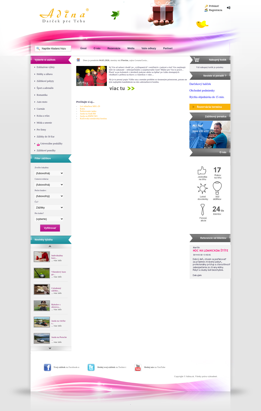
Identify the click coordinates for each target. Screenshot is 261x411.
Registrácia (215, 10)
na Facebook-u (66, 367)
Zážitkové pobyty (45, 81)
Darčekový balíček (200, 84)
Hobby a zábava (44, 74)
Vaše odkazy (149, 48)
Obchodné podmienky (202, 90)
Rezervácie (113, 48)
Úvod (83, 48)
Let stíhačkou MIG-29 (90, 106)
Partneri (167, 48)
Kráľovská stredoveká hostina (93, 118)
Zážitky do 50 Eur (45, 136)
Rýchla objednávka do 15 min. (206, 97)
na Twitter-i (111, 367)
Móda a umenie (44, 122)
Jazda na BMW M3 (88, 116)
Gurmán (41, 108)
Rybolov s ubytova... (55, 305)
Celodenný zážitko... (56, 289)
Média (130, 48)
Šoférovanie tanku (88, 111)
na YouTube (154, 367)
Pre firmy (41, 129)
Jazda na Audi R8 (88, 113)
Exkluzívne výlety (46, 67)
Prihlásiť (214, 6)
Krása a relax (43, 115)
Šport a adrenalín (45, 88)
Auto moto (42, 101)
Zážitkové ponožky (46, 150)
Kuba (82, 108)
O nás (97, 48)
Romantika (42, 95)
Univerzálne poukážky (49, 144)
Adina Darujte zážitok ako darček (67, 16)
